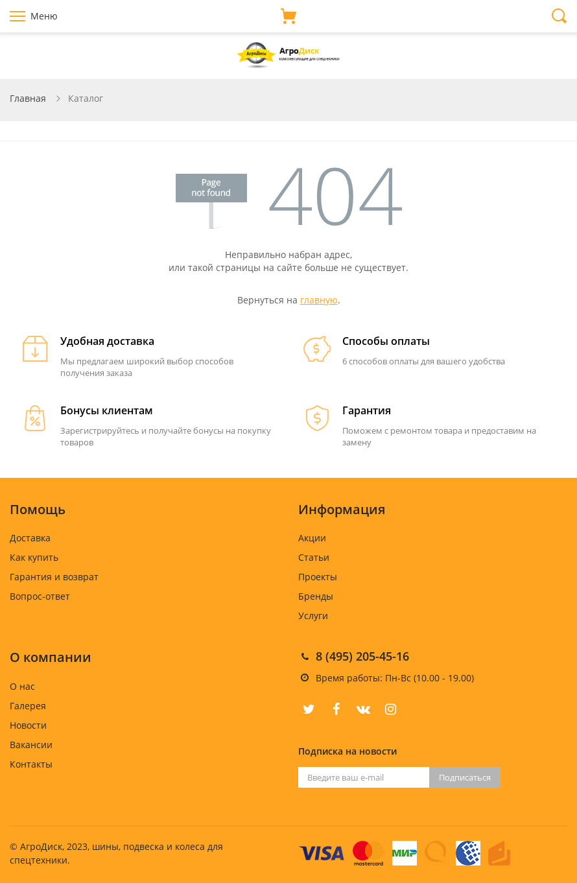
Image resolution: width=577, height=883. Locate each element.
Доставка (30, 538)
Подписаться (465, 777)
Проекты (317, 577)
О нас (22, 686)
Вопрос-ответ (40, 596)
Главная (28, 98)
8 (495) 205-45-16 (362, 656)
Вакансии (31, 744)
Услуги (313, 615)
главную (319, 300)
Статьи (313, 557)
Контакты (31, 764)
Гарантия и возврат (54, 577)
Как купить (34, 557)
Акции (312, 538)
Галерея (28, 706)
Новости (28, 725)
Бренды (315, 596)
